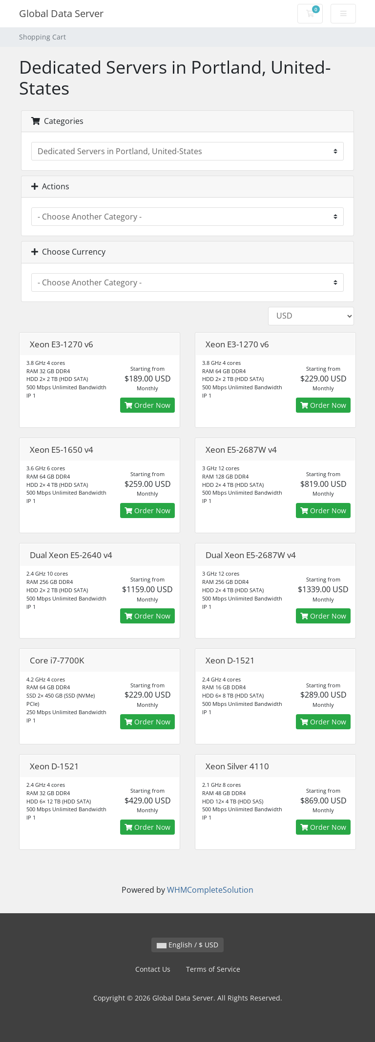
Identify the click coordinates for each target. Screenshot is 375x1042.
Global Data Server (61, 13)
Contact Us (152, 969)
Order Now (147, 405)
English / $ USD (187, 944)
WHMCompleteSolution (210, 889)
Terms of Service (213, 969)
